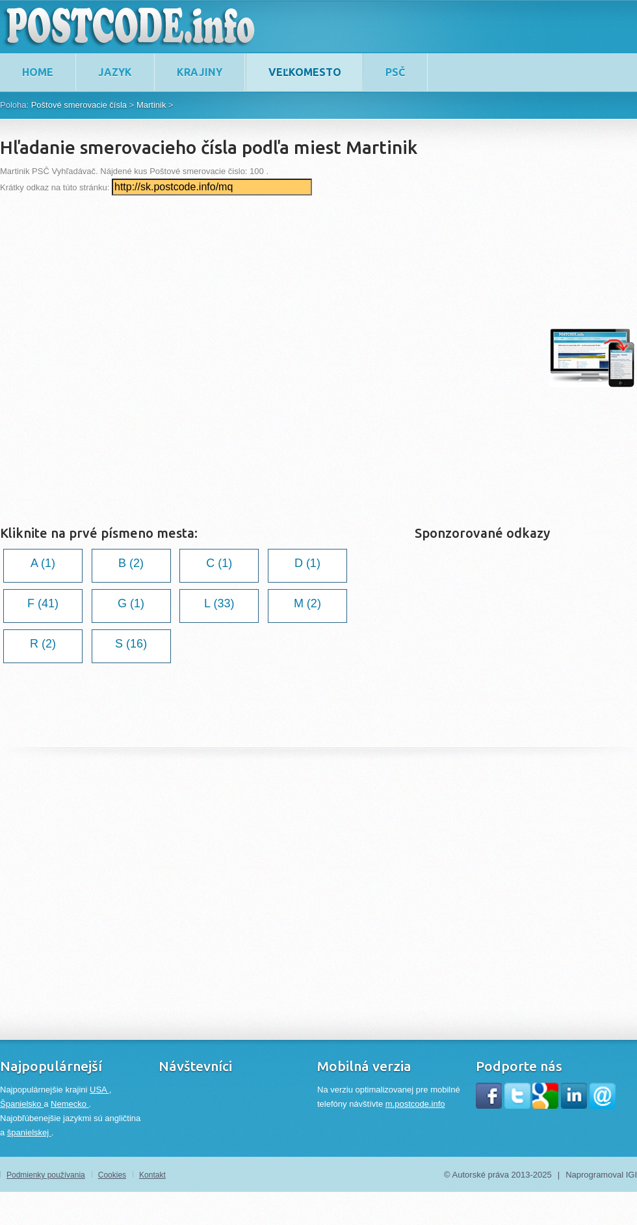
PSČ (395, 72)
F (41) (42, 603)
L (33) (219, 603)
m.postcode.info (415, 1104)
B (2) (131, 563)
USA (99, 1089)
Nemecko (70, 1104)
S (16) (131, 643)
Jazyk (115, 72)
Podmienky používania (45, 1175)
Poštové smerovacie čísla (79, 105)
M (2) (307, 603)
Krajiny (199, 72)
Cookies (112, 1175)
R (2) (43, 643)
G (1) (131, 603)
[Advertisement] (155, 357)
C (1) (219, 563)
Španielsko (22, 1104)
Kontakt (152, 1175)
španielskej (29, 1132)
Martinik (151, 105)
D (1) (307, 563)
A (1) (43, 563)
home (37, 72)
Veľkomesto (304, 72)
